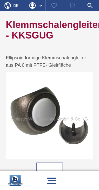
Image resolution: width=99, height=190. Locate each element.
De (15, 5)
